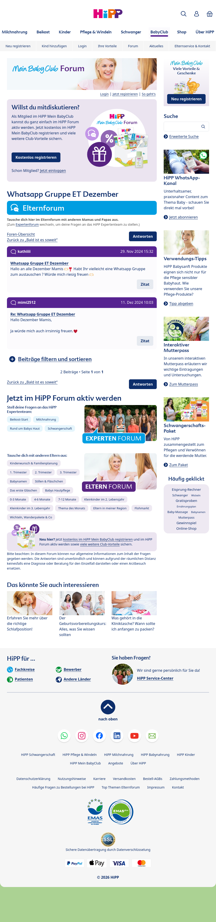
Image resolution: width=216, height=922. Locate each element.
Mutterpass (186, 517)
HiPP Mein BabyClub (85, 763)
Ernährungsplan (186, 506)
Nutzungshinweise (72, 778)
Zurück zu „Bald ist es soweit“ (32, 239)
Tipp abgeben (181, 303)
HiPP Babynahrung (155, 754)
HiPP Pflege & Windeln (80, 754)
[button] (183, 14)
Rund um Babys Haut (25, 428)
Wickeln (195, 495)
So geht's (149, 94)
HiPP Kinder (186, 754)
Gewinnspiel (186, 522)
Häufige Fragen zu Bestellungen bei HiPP (63, 787)
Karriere (99, 778)
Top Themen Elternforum (121, 787)
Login (82, 46)
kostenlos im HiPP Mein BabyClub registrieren (98, 539)
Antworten (143, 236)
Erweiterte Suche (184, 136)
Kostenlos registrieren (36, 157)
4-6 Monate (42, 499)
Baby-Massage (177, 512)
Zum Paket (178, 464)
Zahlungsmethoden (185, 778)
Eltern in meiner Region (110, 508)
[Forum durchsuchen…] (186, 126)
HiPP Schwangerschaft (38, 754)
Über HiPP (138, 763)
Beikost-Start (19, 419)
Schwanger (180, 495)
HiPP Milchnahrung (119, 754)
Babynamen (18, 481)
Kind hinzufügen (54, 46)
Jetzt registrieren (125, 94)
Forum (133, 46)
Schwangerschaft (60, 428)
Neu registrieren (18, 46)
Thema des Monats (71, 508)
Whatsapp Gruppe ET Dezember (39, 263)
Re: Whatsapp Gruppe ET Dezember (42, 314)
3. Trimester (68, 472)
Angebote (115, 763)
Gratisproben (186, 500)
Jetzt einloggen (53, 170)
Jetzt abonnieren (183, 217)
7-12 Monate (67, 499)
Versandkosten (124, 778)
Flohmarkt (142, 508)
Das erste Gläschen (23, 490)
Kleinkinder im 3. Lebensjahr (30, 508)
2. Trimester (43, 472)
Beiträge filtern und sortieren (55, 359)
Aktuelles (156, 46)
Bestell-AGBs (152, 778)
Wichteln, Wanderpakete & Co (31, 517)
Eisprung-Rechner (186, 489)
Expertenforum (27, 224)
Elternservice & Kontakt (192, 46)
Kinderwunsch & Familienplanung (34, 463)
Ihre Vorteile (107, 46)
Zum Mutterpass (183, 384)
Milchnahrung (46, 419)
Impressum (156, 787)
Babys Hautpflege (57, 490)
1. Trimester (18, 472)
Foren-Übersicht (21, 234)
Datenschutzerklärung (33, 778)
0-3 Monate (18, 499)
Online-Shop (186, 528)
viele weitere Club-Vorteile (100, 544)
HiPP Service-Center (155, 678)
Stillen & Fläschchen (49, 481)
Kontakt (178, 787)
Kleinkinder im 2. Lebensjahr (104, 499)
